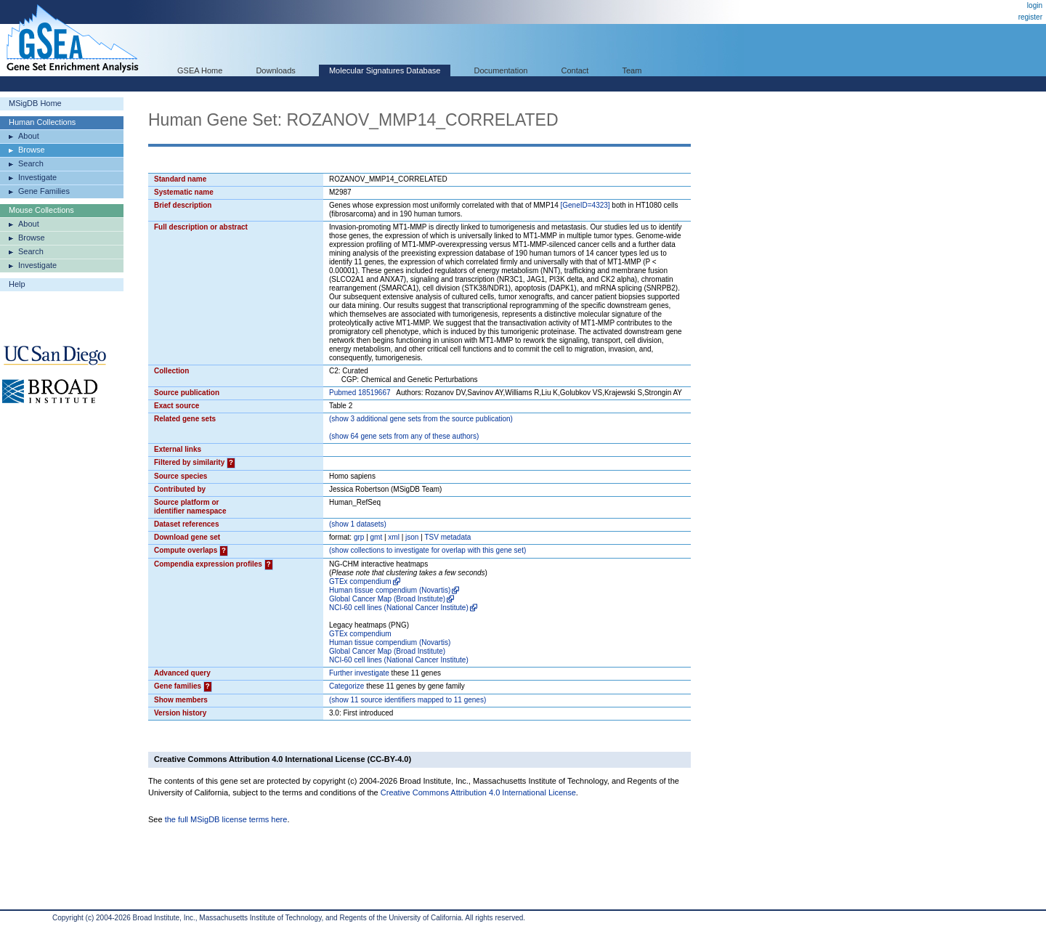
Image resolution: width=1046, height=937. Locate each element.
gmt (376, 537)
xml (394, 537)
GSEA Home (199, 70)
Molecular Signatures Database (384, 70)
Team (632, 70)
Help (17, 284)
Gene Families (44, 191)
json (411, 537)
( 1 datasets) (357, 524)
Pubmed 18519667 (360, 393)
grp (359, 537)
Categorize (346, 686)
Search (31, 163)
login (1034, 5)
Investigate (37, 177)
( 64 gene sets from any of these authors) (404, 436)
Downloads (275, 70)
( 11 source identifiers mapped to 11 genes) (407, 700)
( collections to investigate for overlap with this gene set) (427, 550)
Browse (31, 149)
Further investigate (359, 673)
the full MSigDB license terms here (226, 819)
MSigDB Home (35, 103)
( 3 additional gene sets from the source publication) (421, 419)
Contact (575, 70)
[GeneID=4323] (584, 205)
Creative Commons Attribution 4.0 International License (478, 792)
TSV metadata (447, 537)
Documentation (500, 70)
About (28, 135)
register (1030, 17)
